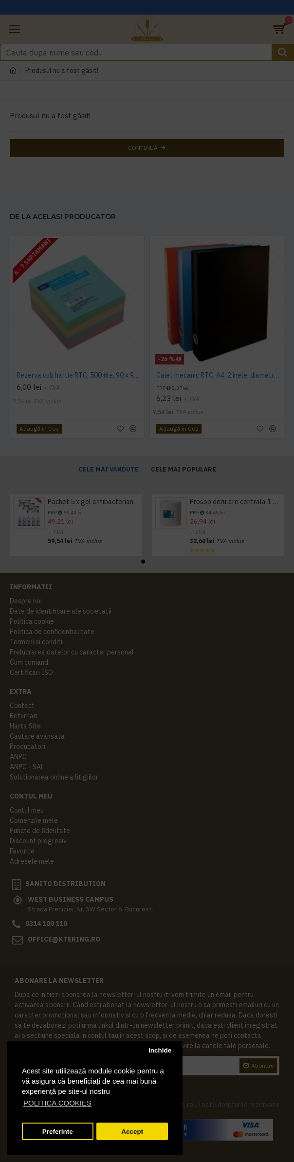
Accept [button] (132, 1131)
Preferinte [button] (57, 1131)
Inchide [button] (159, 1050)
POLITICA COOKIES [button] (57, 1103)
